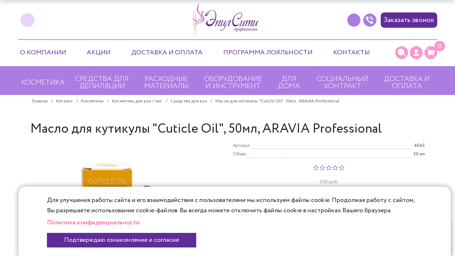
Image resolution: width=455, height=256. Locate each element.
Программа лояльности (267, 52)
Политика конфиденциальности (93, 222)
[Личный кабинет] (416, 52)
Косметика (43, 83)
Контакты (351, 52)
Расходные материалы (166, 82)
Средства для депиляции (102, 82)
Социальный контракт (342, 82)
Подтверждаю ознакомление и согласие (121, 240)
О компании (43, 52)
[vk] (27, 20)
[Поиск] (401, 52)
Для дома (289, 82)
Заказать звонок (409, 20)
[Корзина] (430, 52)
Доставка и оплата (167, 52)
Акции (99, 52)
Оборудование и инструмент (233, 82)
